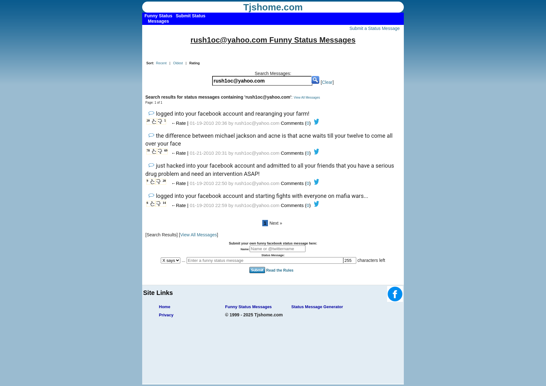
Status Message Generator (317, 306)
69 (165, 150)
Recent (161, 63)
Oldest (178, 63)
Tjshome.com (273, 7)
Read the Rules (279, 270)
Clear (327, 82)
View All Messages (307, 97)
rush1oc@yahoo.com (257, 123)
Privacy (166, 315)
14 (164, 203)
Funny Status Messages (248, 306)
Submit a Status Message (374, 28)
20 (148, 120)
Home (164, 306)
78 (148, 150)
